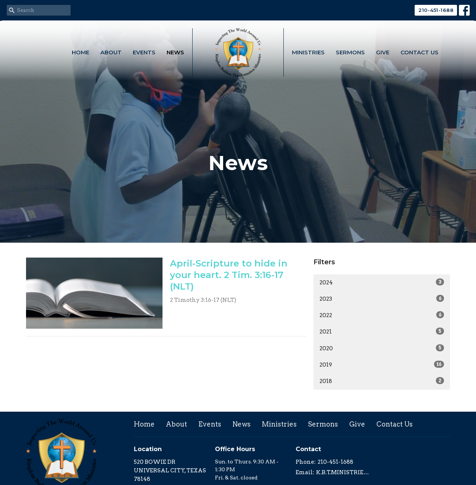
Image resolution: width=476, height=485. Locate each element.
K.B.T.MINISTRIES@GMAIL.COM (342, 472)
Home (80, 52)
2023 (381, 298)
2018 (381, 381)
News (175, 52)
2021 (381, 331)
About (111, 52)
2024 (381, 282)
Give (382, 52)
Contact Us (419, 52)
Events (144, 52)
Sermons (350, 52)
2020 (381, 348)
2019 (381, 364)
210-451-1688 (435, 10)
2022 (381, 315)
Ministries (308, 52)
